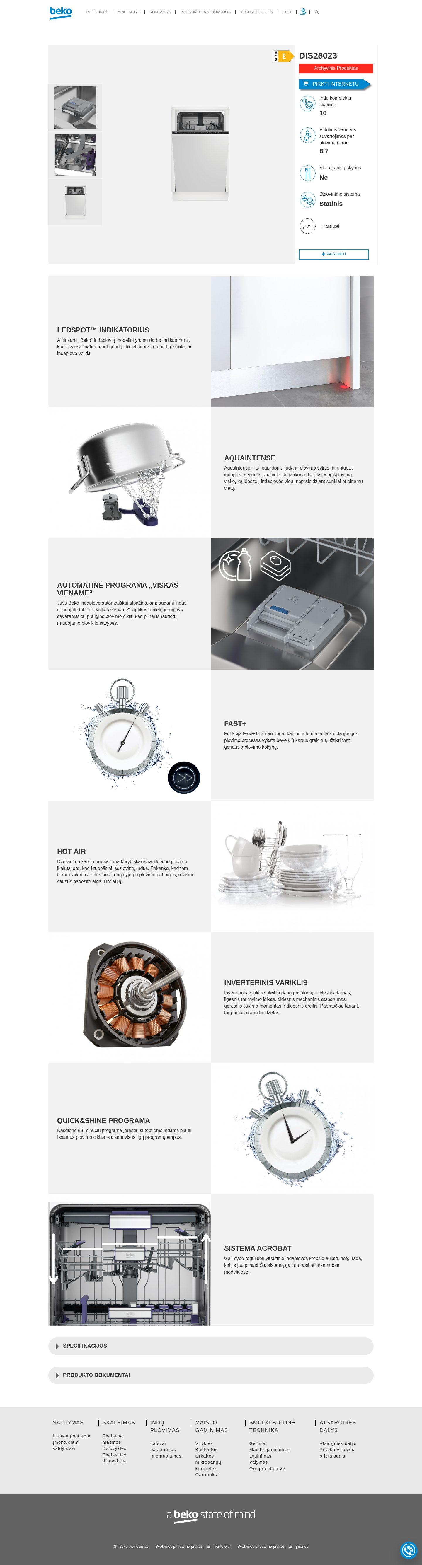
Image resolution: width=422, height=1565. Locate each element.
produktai (97, 12)
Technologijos (256, 12)
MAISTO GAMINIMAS (269, 1449)
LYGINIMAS (260, 1455)
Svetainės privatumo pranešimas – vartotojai (192, 1546)
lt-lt (287, 12)
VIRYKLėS (204, 1443)
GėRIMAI (258, 1443)
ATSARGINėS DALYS (338, 1443)
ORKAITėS (204, 1455)
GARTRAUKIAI (207, 1474)
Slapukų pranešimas (131, 1546)
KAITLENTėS (206, 1449)
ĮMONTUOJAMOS (165, 1455)
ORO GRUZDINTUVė (267, 1468)
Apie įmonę (129, 12)
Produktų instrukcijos (205, 12)
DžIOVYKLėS (115, 1448)
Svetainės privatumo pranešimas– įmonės (272, 1546)
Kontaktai (160, 12)
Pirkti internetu (331, 84)
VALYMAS (258, 1462)
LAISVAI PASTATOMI (72, 1435)
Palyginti (334, 254)
